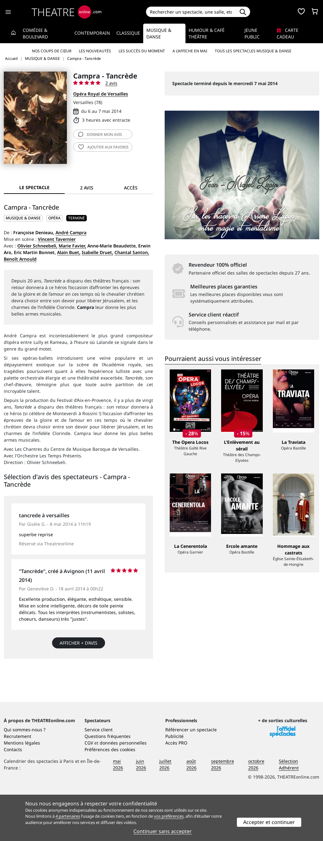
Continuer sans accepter (162, 831)
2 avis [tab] (86, 188)
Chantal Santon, (132, 252)
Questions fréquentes (108, 782)
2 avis (111, 83)
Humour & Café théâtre (207, 33)
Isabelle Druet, (97, 252)
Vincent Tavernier (57, 239)
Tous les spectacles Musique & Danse (253, 51)
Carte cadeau (287, 33)
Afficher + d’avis (78, 643)
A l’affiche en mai (190, 51)
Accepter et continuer (269, 822)
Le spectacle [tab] (34, 187)
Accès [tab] (131, 188)
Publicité (174, 782)
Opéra (54, 218)
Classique (128, 33)
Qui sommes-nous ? (24, 775)
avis (100, 134)
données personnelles (123, 789)
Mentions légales (22, 789)
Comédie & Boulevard (35, 33)
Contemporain (92, 33)
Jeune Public (252, 33)
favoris (103, 147)
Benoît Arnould (20, 259)
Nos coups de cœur (51, 51)
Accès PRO (176, 789)
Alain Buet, (68, 252)
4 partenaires (68, 816)
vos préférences (169, 816)
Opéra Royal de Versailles (100, 94)
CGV (89, 789)
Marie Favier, (72, 246)
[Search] (191, 12)
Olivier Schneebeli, (37, 246)
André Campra (71, 232)
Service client (99, 775)
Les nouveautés (95, 51)
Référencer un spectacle (191, 775)
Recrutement (17, 782)
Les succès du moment (142, 51)
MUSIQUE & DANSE (23, 218)
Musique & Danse (158, 33)
